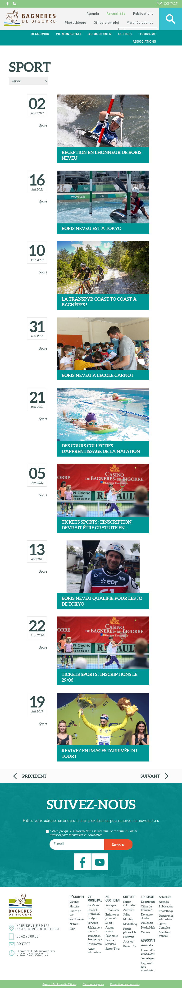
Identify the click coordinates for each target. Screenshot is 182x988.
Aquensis (147, 922)
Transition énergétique (95, 937)
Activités (128, 909)
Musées (128, 919)
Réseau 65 (129, 946)
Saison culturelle (129, 903)
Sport (43, 125)
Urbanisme (112, 909)
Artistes (128, 941)
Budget (92, 918)
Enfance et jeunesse (112, 916)
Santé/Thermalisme (112, 948)
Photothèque (75, 22)
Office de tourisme (146, 908)
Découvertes (148, 901)
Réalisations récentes (95, 929)
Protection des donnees (125, 984)
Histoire (74, 906)
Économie (111, 935)
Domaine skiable (147, 916)
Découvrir (40, 34)
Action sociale (109, 929)
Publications (143, 13)
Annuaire (147, 945)
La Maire (93, 905)
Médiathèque (130, 923)
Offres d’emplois (164, 925)
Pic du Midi (148, 927)
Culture (125, 34)
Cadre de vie (75, 912)
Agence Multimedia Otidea (59, 984)
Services (93, 922)
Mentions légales (93, 984)
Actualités (116, 13)
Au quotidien (99, 34)
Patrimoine (77, 919)
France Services (110, 942)
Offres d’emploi (106, 22)
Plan (72, 928)
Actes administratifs (95, 950)
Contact (167, 3)
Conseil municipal (94, 911)
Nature (74, 923)
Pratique (110, 905)
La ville (74, 901)
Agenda (93, 13)
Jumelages (147, 958)
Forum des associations (148, 951)
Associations (144, 41)
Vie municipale (69, 34)
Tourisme (148, 34)
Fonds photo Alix (129, 930)
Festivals (128, 936)
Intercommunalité (95, 943)
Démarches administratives (166, 917)
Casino (145, 932)
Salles (126, 914)
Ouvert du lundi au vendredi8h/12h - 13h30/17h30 (36, 953)
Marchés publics (140, 22)
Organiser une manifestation (148, 966)
